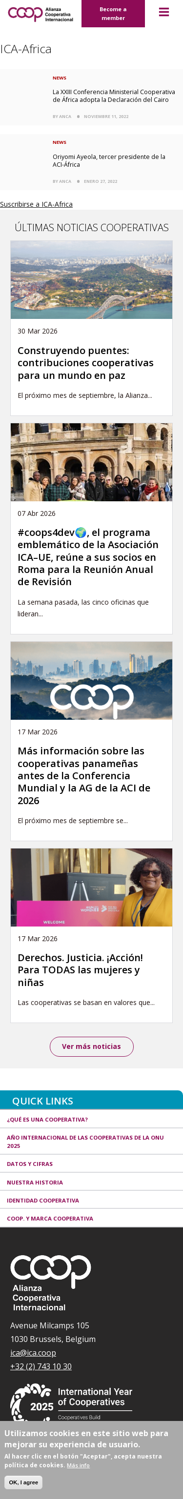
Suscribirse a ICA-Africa (36, 204)
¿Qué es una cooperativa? (47, 1119)
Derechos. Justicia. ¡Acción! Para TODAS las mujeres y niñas (80, 970)
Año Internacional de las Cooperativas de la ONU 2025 (85, 1141)
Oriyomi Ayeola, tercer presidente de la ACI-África (109, 161)
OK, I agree (23, 1482)
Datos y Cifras (30, 1163)
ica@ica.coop (33, 1352)
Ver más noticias (91, 1046)
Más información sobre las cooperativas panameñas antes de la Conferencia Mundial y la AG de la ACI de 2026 (84, 775)
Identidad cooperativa (43, 1200)
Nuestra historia (35, 1182)
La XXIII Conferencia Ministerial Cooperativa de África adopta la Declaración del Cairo (114, 96)
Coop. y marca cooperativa (50, 1218)
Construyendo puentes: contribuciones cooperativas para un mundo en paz (86, 363)
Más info (78, 1465)
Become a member (113, 13)
